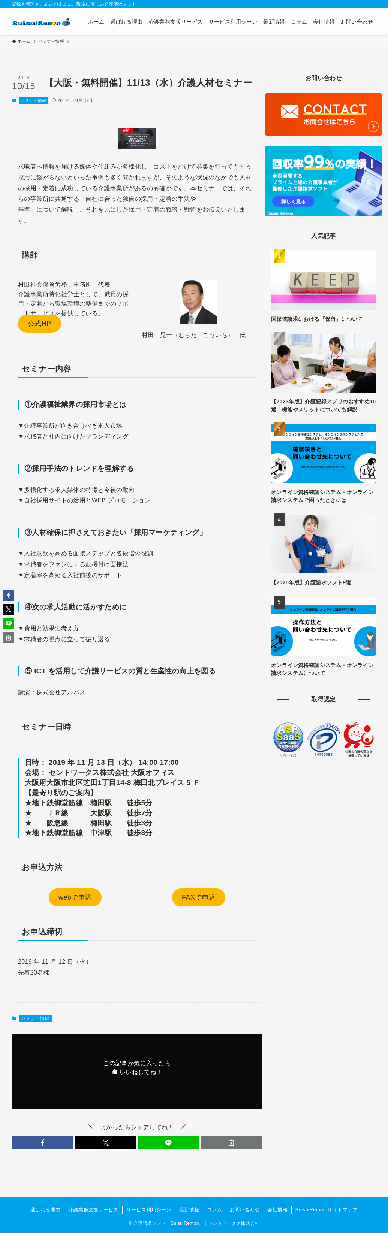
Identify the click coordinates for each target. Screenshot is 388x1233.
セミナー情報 (33, 100)
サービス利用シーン (149, 1209)
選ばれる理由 (45, 1209)
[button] (42, 1142)
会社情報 (277, 1209)
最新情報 (189, 1209)
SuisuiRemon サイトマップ (326, 1209)
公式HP (39, 323)
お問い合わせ (245, 1209)
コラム (214, 1209)
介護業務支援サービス (93, 1209)
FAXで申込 (199, 897)
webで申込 (75, 897)
